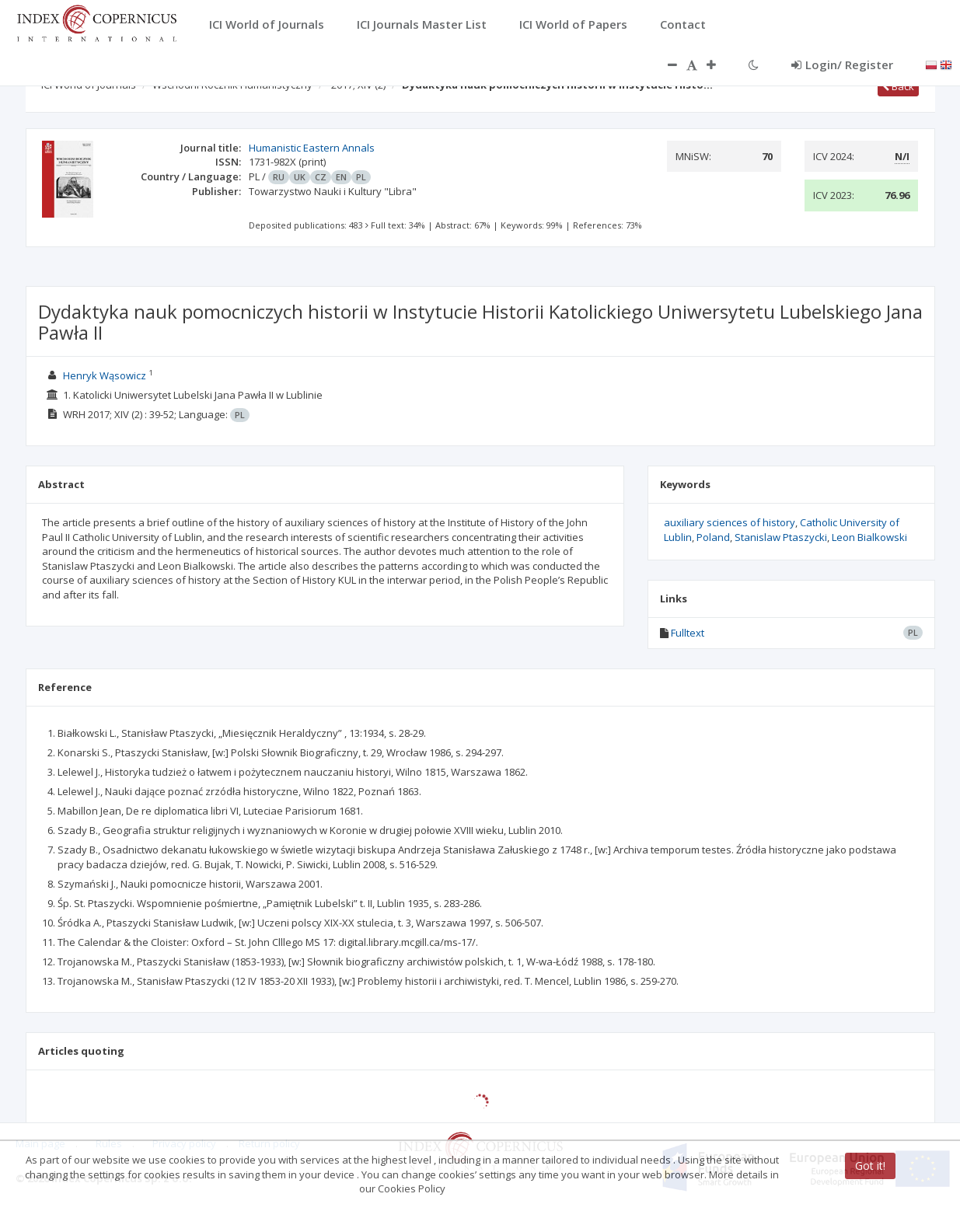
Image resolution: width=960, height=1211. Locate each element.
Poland (713, 537)
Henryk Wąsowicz (104, 375)
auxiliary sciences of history (729, 522)
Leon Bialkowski (869, 537)
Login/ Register (842, 64)
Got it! (870, 1165)
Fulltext (687, 633)
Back (898, 86)
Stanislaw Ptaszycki (781, 537)
